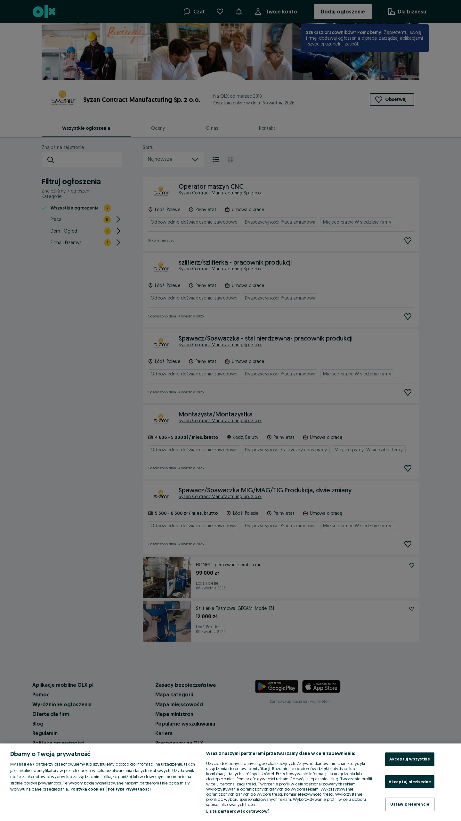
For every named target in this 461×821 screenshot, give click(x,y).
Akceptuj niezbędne (410, 781)
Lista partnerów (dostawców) (237, 811)
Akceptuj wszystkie (409, 758)
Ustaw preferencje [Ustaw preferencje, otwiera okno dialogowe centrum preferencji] (409, 804)
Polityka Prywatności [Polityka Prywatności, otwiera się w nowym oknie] (129, 789)
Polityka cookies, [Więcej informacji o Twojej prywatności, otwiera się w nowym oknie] (88, 789)
